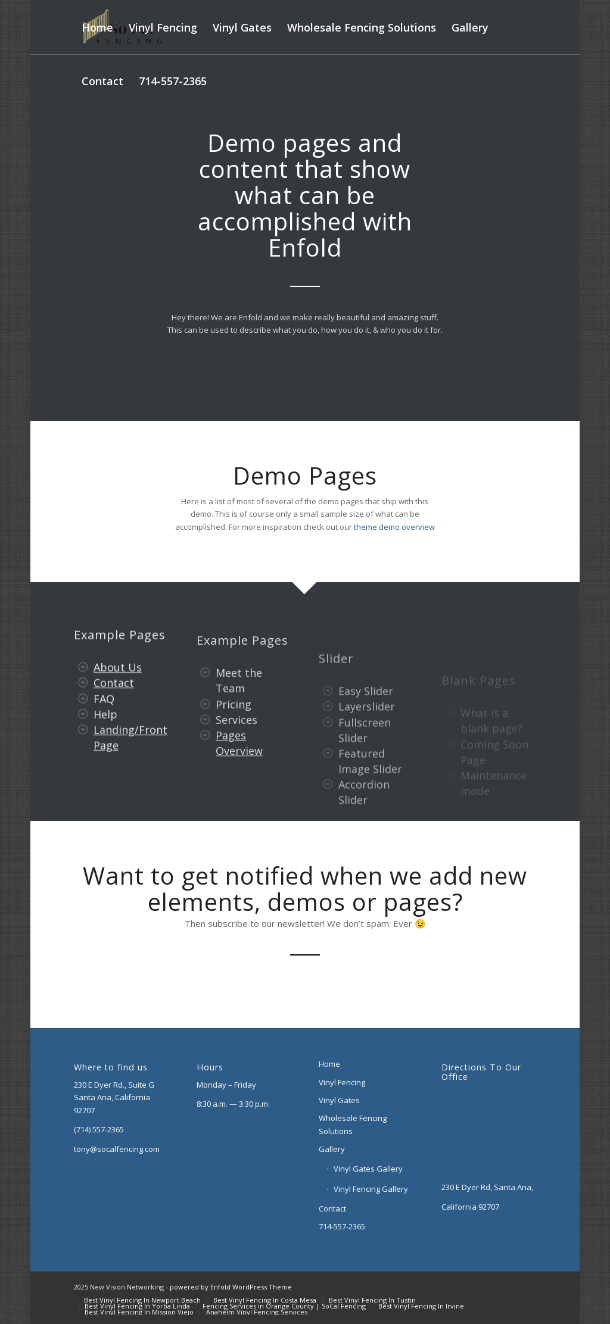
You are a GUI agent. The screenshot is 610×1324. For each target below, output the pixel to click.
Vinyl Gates (339, 1100)
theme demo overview (394, 527)
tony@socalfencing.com (117, 1149)
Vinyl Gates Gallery (368, 1168)
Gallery (332, 1149)
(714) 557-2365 (99, 1129)
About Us (118, 683)
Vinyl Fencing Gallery (371, 1189)
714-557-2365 (342, 1226)
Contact (114, 699)
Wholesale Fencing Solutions (353, 1124)
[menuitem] (97, 27)
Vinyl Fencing (342, 1082)
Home (329, 1063)
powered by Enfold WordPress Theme (231, 1286)
